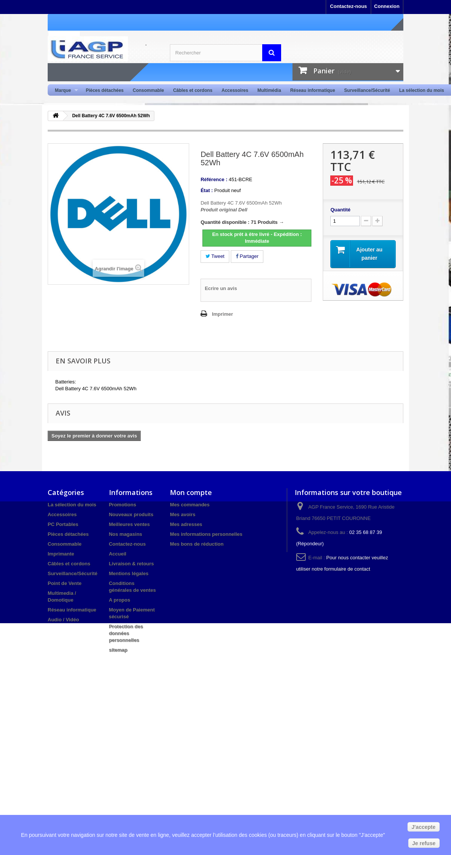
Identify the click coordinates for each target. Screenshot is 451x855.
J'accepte (423, 827)
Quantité (340, 210)
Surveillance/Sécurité (367, 90)
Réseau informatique (312, 90)
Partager (247, 256)
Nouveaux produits (131, 514)
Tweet (214, 256)
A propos (120, 600)
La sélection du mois (421, 90)
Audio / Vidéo (63, 619)
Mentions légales (129, 573)
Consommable (148, 90)
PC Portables (63, 524)
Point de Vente (65, 583)
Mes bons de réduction (197, 544)
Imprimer (222, 314)
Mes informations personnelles (206, 534)
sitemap (118, 650)
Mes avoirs (182, 514)
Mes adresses (186, 524)
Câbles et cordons (192, 90)
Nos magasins (125, 534)
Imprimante (61, 554)
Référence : (214, 179)
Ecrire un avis (221, 288)
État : (207, 190)
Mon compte (191, 492)
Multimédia (269, 90)
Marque (64, 90)
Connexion (387, 6)
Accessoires (234, 90)
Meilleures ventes (129, 524)
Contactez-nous (348, 6)
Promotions (122, 504)
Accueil (117, 554)
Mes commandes (190, 504)
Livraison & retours (131, 563)
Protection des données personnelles (126, 633)
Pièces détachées (105, 90)
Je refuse (423, 843)
